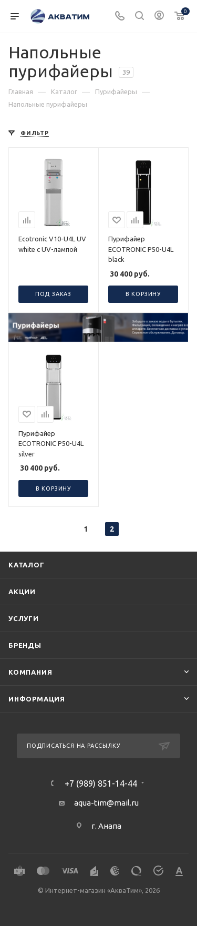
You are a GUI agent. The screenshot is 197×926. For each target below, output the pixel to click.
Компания (30, 672)
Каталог (26, 564)
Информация (36, 699)
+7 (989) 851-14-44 (101, 783)
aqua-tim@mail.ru (106, 802)
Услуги (23, 618)
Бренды (25, 645)
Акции (22, 591)
